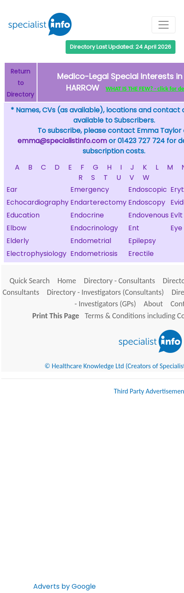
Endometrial (90, 241)
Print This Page (55, 315)
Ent (133, 228)
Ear (11, 189)
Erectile (141, 253)
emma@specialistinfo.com (62, 141)
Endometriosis (94, 253)
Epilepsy (142, 241)
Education (23, 215)
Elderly (17, 241)
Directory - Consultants (119, 280)
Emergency (89, 189)
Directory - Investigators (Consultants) (105, 292)
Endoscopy (146, 202)
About (153, 303)
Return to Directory (20, 83)
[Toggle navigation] (163, 24)
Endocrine (87, 215)
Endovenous (148, 215)
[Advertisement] (92, 496)
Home (67, 280)
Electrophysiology (36, 253)
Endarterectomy (98, 202)
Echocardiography (37, 202)
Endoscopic (147, 189)
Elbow (16, 228)
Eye (176, 228)
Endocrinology (94, 228)
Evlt (176, 215)
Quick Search (29, 280)
